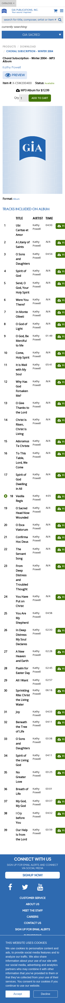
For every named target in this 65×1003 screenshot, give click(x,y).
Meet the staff (32, 910)
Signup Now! (32, 875)
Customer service (32, 898)
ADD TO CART (40, 98)
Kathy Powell (12, 67)
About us (32, 904)
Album (16, 198)
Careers (32, 916)
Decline (45, 993)
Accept (18, 993)
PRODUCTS (9, 46)
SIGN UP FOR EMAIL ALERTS (32, 929)
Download (28, 46)
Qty (16, 98)
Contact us (32, 923)
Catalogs (8, 3)
